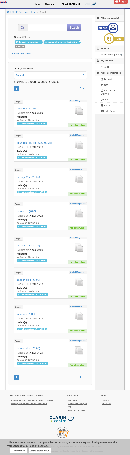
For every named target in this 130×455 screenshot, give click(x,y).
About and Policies (76, 410)
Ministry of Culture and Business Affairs (29, 404)
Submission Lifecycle (77, 404)
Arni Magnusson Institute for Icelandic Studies (32, 400)
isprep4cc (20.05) (27, 314)
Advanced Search (21, 53)
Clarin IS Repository (78, 101)
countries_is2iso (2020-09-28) (34, 142)
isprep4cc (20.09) (27, 211)
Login (120, 1)
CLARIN (105, 400)
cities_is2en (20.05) (28, 177)
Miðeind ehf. (23, 113)
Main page (72, 400)
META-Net (106, 404)
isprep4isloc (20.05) (28, 348)
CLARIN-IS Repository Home (21, 12)
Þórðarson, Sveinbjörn (28, 120)
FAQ (70, 407)
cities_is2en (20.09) (28, 245)
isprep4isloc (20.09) (28, 279)
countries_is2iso (26, 108)
